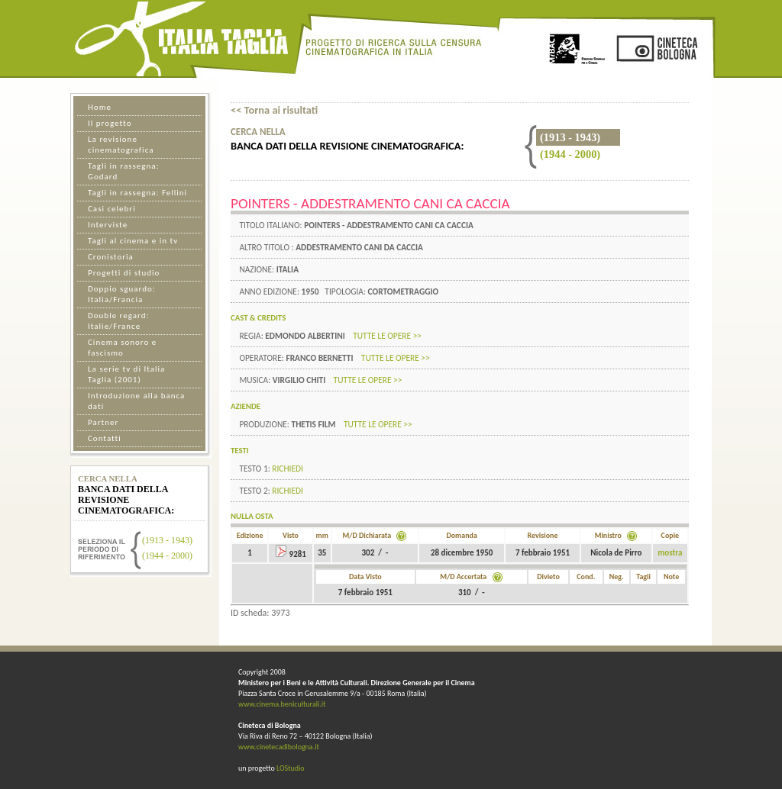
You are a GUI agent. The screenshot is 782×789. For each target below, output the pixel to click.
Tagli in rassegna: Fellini (137, 193)
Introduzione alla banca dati (136, 401)
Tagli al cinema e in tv (133, 241)
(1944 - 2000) (570, 154)
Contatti (104, 438)
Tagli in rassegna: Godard (123, 171)
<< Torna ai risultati (274, 110)
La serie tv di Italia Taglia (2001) (126, 374)
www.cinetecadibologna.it (278, 747)
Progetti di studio (124, 273)
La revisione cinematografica (120, 144)
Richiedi (287, 468)
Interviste (108, 225)
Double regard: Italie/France (118, 321)
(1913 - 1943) (167, 540)
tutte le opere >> (387, 335)
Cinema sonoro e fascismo (122, 347)
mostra (670, 553)
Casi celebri (112, 209)
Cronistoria (111, 257)
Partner (103, 422)
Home (99, 107)
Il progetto (109, 123)
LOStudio (290, 768)
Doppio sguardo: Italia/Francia (122, 294)
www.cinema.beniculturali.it (281, 704)
